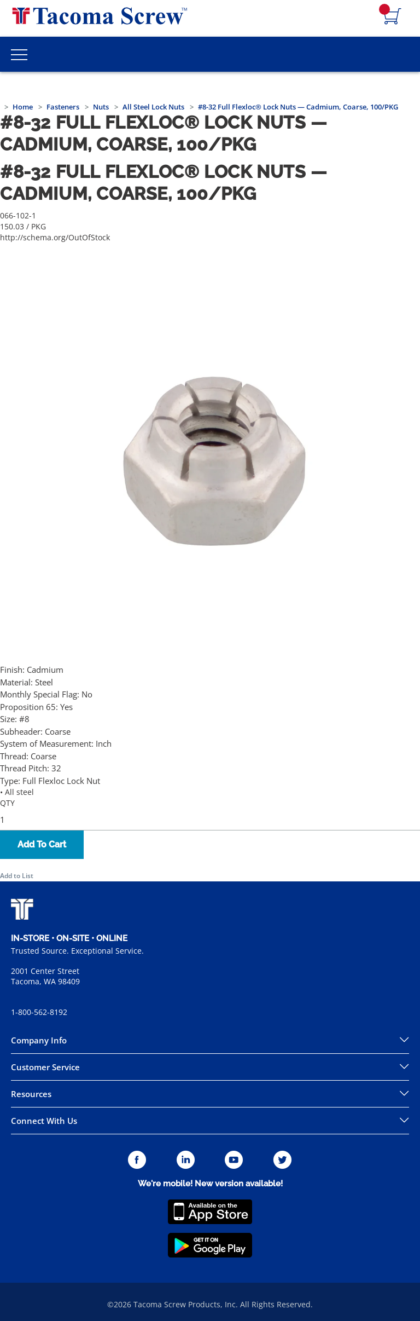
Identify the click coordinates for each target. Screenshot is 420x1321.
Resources (31, 1093)
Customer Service (45, 1067)
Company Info (39, 1040)
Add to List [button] (16, 875)
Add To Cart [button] (42, 844)
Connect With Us (44, 1120)
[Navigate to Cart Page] (392, 17)
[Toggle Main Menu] (19, 54)
